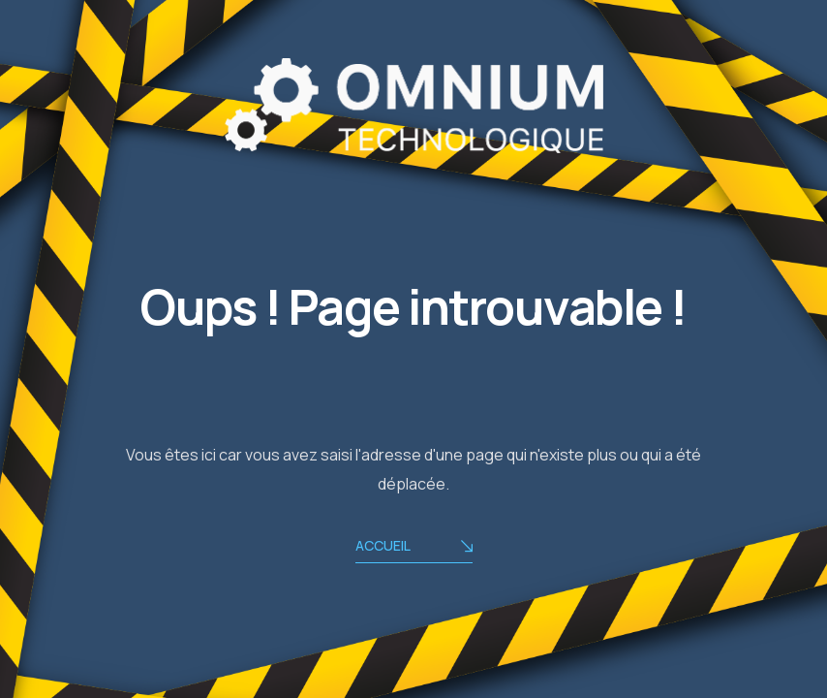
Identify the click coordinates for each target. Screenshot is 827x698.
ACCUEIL (414, 547)
